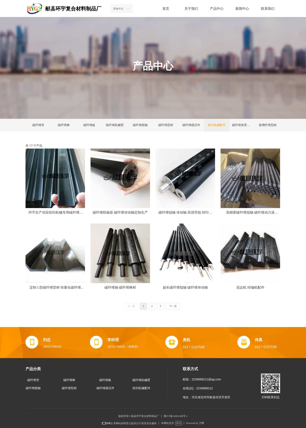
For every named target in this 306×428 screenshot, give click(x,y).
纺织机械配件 (217, 125)
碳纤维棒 (64, 125)
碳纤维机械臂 (115, 125)
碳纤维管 (38, 125)
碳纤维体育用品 (242, 125)
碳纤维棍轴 (140, 125)
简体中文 (118, 8)
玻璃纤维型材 (268, 125)
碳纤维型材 (165, 125)
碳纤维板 (89, 125)
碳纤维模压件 (191, 125)
